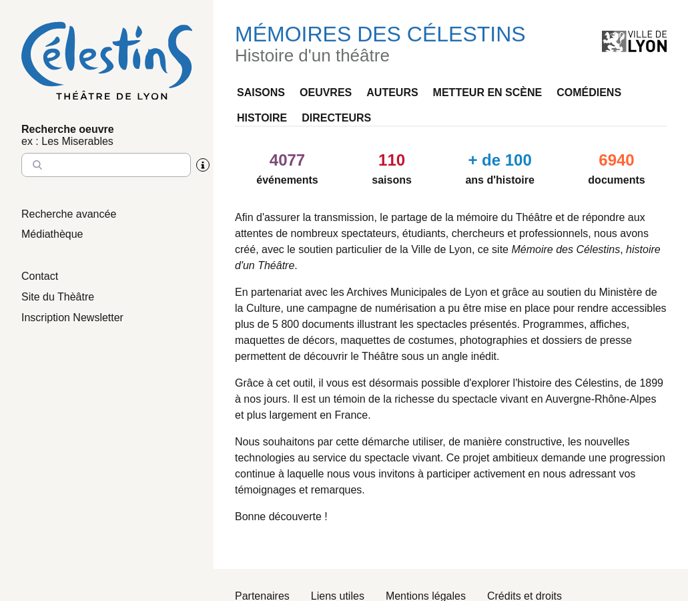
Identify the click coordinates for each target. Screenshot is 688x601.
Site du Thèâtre (57, 297)
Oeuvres (326, 92)
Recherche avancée (68, 214)
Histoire (262, 118)
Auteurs (392, 92)
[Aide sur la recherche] (203, 165)
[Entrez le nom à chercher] (106, 165)
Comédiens (589, 92)
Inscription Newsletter (72, 317)
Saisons (261, 92)
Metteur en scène (488, 92)
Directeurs (336, 118)
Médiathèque (52, 234)
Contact (39, 276)
